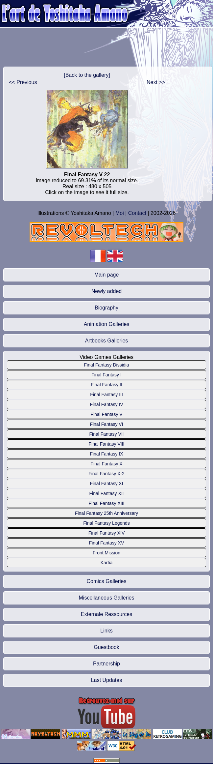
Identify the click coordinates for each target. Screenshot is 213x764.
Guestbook (106, 647)
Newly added (106, 291)
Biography (106, 307)
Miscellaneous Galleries (106, 598)
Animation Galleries (107, 324)
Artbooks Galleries (106, 340)
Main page (106, 275)
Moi (119, 213)
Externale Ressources (106, 614)
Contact (137, 213)
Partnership (106, 663)
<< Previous (23, 82)
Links (106, 630)
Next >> (156, 82)
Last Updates (106, 680)
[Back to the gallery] (87, 75)
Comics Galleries (107, 581)
